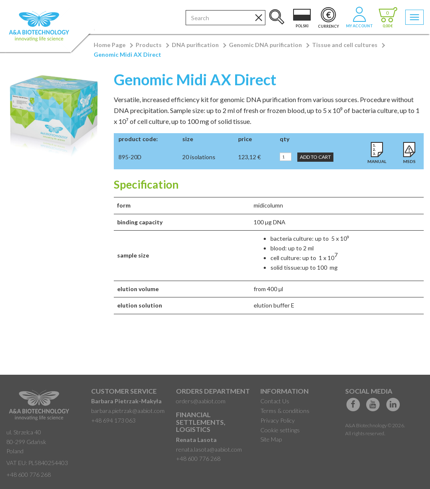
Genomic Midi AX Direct (127, 54)
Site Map (271, 439)
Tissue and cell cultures (345, 44)
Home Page (110, 44)
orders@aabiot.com (200, 401)
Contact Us (274, 401)
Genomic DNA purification (265, 44)
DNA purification (195, 44)
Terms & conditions (284, 410)
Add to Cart (315, 157)
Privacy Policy (277, 420)
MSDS (409, 161)
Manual (376, 161)
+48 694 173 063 (113, 420)
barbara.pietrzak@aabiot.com (128, 410)
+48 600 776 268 (28, 474)
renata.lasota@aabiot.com (209, 449)
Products (149, 44)
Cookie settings (280, 430)
